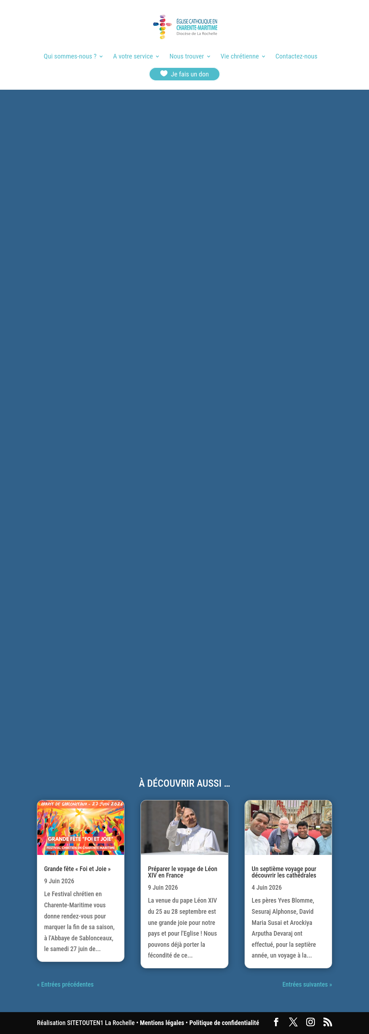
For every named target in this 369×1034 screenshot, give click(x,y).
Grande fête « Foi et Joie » (77, 868)
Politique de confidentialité (224, 1022)
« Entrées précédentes (65, 984)
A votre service (133, 57)
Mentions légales (162, 1022)
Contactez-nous (296, 57)
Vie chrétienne (240, 57)
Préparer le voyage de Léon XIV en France (182, 872)
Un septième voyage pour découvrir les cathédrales (284, 872)
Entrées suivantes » (307, 984)
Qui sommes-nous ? (70, 57)
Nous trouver (187, 57)
